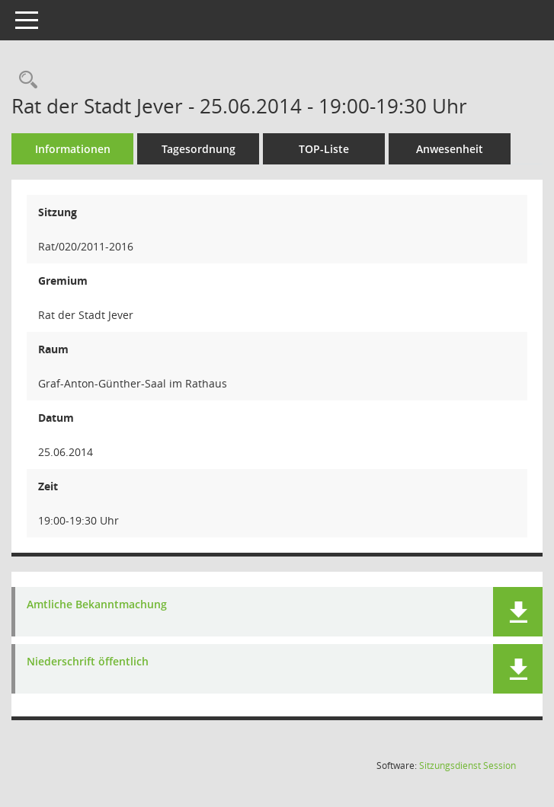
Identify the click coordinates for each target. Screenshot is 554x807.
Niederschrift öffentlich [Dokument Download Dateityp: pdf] (88, 661)
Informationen (72, 149)
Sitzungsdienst (467, 765)
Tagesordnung (198, 149)
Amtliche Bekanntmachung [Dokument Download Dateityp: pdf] (97, 604)
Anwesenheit (449, 149)
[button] (518, 611)
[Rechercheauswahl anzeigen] (24, 80)
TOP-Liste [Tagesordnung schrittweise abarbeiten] (324, 149)
